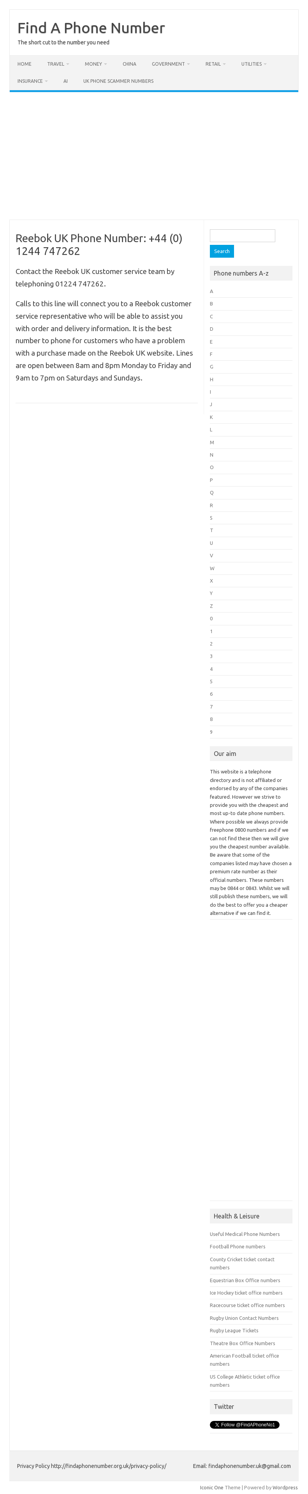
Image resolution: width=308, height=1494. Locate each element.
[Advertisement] (154, 155)
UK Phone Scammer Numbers (118, 81)
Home (25, 63)
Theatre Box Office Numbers (242, 1343)
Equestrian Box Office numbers (245, 1280)
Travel (55, 63)
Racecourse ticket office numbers (247, 1305)
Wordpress (285, 1487)
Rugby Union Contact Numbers (244, 1318)
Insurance (30, 81)
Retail (213, 63)
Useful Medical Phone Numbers (245, 1234)
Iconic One (212, 1487)
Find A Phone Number (91, 27)
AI (65, 81)
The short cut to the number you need (63, 42)
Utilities (251, 63)
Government (168, 63)
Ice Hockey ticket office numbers (246, 1292)
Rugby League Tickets (234, 1330)
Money (93, 63)
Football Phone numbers (238, 1246)
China (129, 63)
